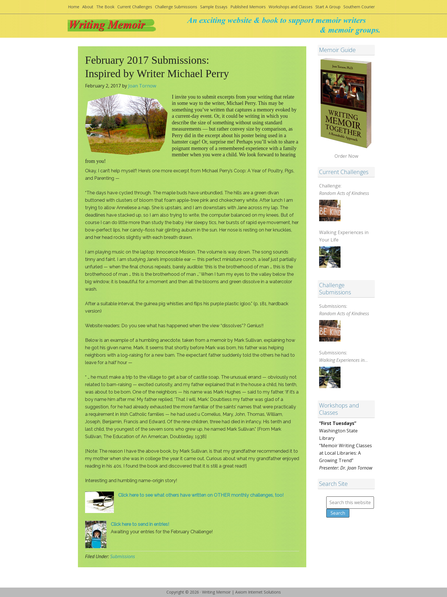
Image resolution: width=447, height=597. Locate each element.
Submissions (122, 556)
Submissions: (344, 310)
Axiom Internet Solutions (258, 592)
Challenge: (344, 189)
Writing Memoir (124, 27)
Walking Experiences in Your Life (344, 236)
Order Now (346, 156)
